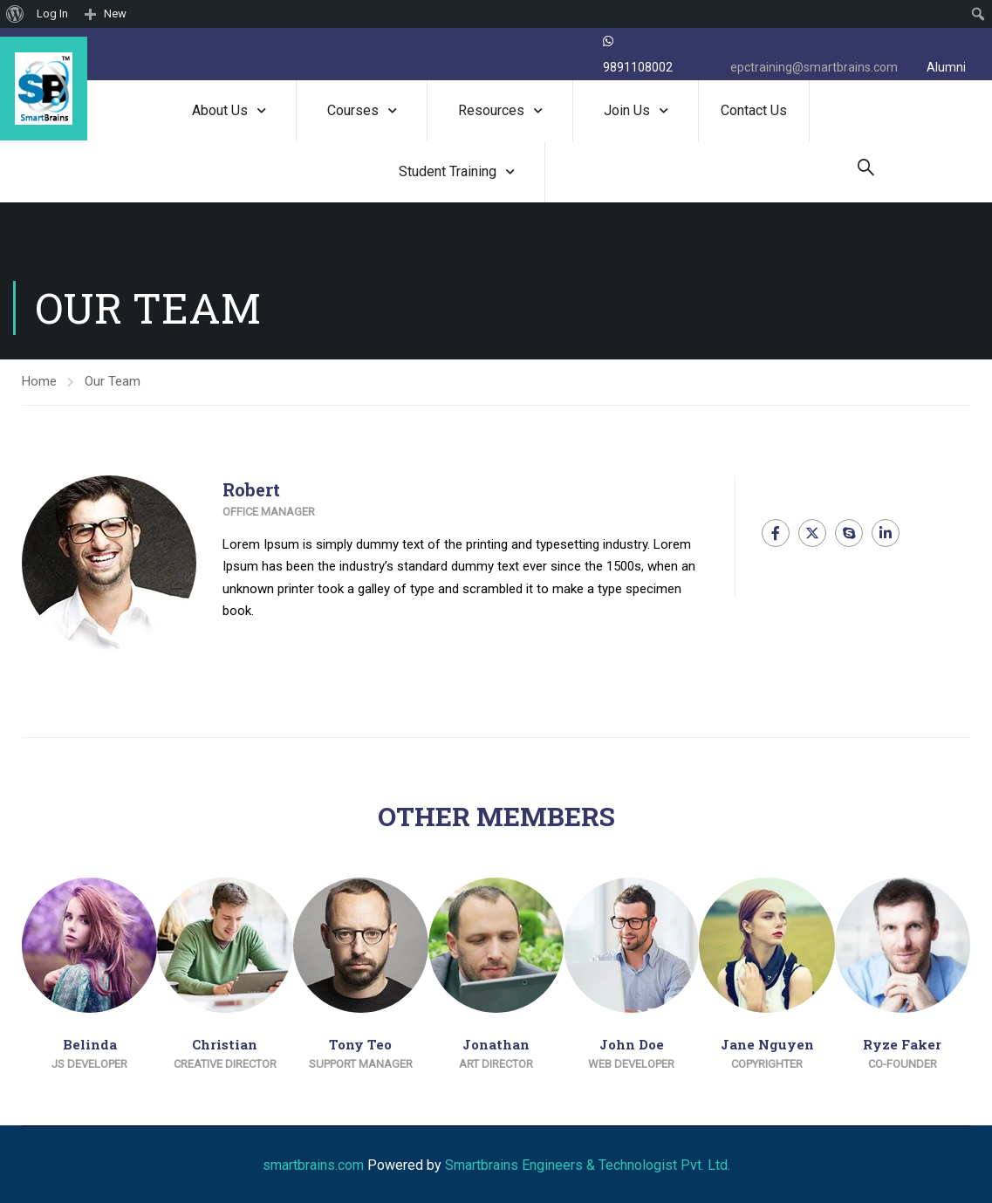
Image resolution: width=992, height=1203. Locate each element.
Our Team (112, 381)
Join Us (627, 110)
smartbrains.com (313, 1165)
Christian (224, 1044)
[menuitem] (15, 14)
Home (39, 381)
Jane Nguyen (767, 1044)
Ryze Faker (902, 1044)
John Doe (631, 1044)
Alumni (946, 67)
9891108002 (638, 67)
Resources (491, 110)
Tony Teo (360, 1044)
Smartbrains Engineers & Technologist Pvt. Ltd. (587, 1165)
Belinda (90, 1044)
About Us (220, 110)
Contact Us (754, 110)
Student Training (447, 171)
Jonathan (496, 1044)
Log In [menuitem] (52, 13)
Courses (353, 110)
